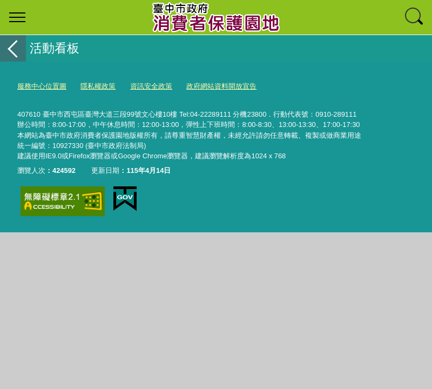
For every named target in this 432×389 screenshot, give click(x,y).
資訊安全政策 (151, 86)
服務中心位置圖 (41, 86)
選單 (17, 17)
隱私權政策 (98, 86)
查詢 (414, 17)
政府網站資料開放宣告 (221, 86)
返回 (13, 48)
